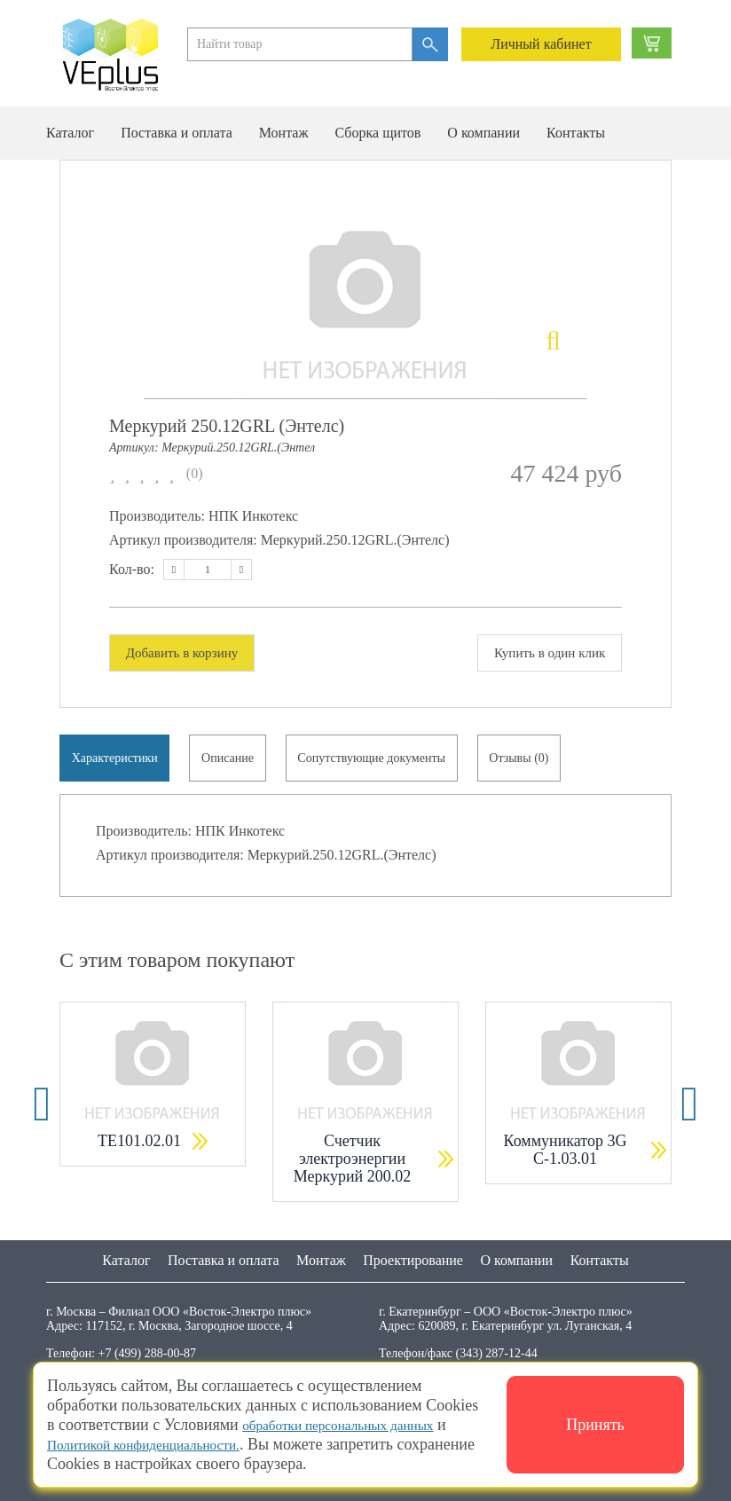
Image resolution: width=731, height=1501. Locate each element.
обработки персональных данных (355, 1425)
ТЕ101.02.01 (139, 1149)
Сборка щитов (377, 132)
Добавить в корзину (188, 652)
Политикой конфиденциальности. (161, 1444)
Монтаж (284, 132)
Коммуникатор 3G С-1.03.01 (565, 1157)
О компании (483, 132)
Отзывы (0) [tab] (533, 761)
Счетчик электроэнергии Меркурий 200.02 (353, 1166)
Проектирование (413, 1258)
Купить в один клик (544, 652)
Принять (595, 1425)
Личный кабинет (541, 43)
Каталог (70, 132)
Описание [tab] (234, 761)
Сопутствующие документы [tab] (382, 761)
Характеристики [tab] (117, 761)
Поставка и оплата (176, 132)
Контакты (575, 132)
